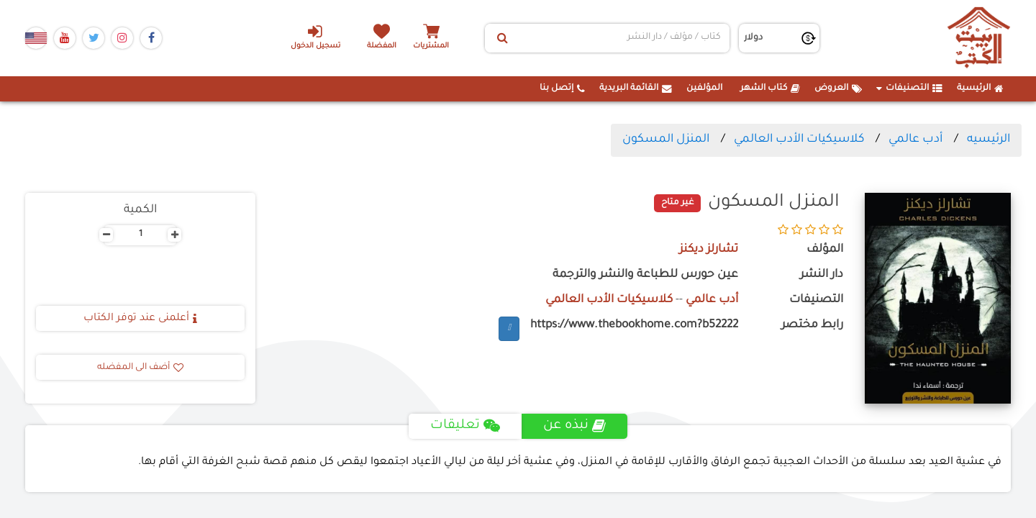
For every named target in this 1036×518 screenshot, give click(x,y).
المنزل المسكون (665, 139)
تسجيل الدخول (315, 36)
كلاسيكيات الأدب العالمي (799, 139)
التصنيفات (909, 88)
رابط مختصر (812, 325)
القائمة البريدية (635, 88)
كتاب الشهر (770, 88)
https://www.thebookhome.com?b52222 (634, 325)
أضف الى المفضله (140, 368)
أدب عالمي (915, 139)
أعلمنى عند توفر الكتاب (140, 318)
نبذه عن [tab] (574, 426)
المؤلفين (704, 88)
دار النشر (821, 275)
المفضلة (381, 46)
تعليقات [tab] (465, 426)
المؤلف (824, 250)
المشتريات (431, 46)
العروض (838, 88)
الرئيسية (980, 88)
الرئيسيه (988, 139)
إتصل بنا (562, 88)
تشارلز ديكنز (708, 250)
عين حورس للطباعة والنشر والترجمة (645, 275)
